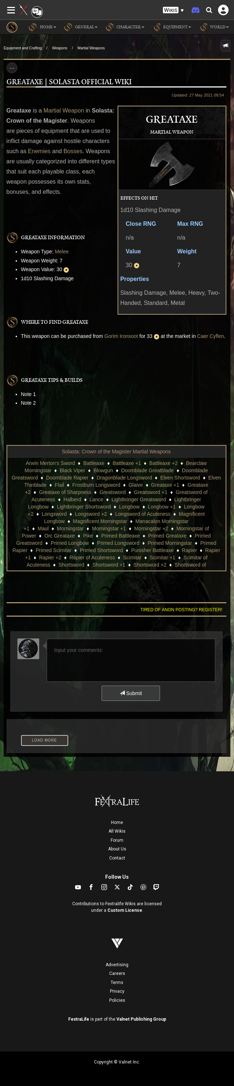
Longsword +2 (91, 514)
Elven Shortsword (180, 478)
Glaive (135, 485)
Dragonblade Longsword (124, 478)
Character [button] (124, 27)
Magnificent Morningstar (100, 521)
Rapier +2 (50, 557)
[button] (173, 10)
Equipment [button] (171, 27)
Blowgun (103, 470)
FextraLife (78, 1019)
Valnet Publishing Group (141, 1019)
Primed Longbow (70, 543)
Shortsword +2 (150, 565)
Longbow (129, 507)
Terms (117, 982)
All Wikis (117, 831)
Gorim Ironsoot (121, 336)
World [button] (213, 27)
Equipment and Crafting (23, 48)
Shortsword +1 (109, 565)
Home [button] (42, 27)
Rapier (189, 550)
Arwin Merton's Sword (50, 463)
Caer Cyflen (210, 336)
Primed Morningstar (170, 543)
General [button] (80, 27)
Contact (117, 858)
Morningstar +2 (151, 528)
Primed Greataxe (167, 536)
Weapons (59, 48)
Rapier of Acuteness (92, 557)
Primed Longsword (118, 543)
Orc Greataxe (59, 536)
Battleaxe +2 (163, 463)
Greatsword (112, 492)
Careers (117, 973)
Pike (88, 536)
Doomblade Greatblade (147, 470)
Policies (117, 1000)
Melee (62, 251)
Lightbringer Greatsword (138, 499)
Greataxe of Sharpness (65, 492)
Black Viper (72, 470)
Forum (117, 840)
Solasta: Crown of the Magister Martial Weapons (116, 451)
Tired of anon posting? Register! (181, 609)
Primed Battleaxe (120, 536)
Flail (59, 485)
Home (117, 822)
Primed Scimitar (53, 550)
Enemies (39, 151)
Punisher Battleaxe (152, 550)
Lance (96, 499)
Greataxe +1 (165, 485)
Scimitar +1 (162, 557)
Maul (43, 528)
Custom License (124, 910)
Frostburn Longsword (96, 485)
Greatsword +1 (150, 492)
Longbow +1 (162, 507)
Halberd (72, 499)
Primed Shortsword (101, 550)
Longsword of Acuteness (143, 514)
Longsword (54, 514)
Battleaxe (93, 463)
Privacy (117, 991)
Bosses (72, 151)
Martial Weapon (64, 110)
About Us (117, 849)
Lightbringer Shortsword (84, 507)
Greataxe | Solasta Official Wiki (69, 82)
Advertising (117, 964)
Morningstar (70, 528)
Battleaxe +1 (127, 463)
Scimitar (132, 557)
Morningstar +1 (109, 528)
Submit (131, 693)
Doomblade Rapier (67, 478)
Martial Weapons (91, 48)
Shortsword (71, 565)
